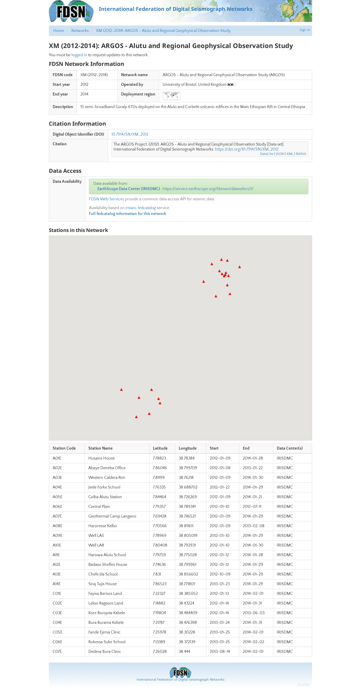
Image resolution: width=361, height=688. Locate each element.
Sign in (305, 30)
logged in (79, 55)
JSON (280, 154)
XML (289, 154)
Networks (80, 30)
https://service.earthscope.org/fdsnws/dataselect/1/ (208, 189)
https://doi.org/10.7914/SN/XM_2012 (247, 149)
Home (58, 30)
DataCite (266, 154)
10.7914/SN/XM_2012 (129, 134)
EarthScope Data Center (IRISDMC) (128, 189)
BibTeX (301, 154)
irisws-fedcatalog (141, 208)
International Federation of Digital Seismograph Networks (180, 680)
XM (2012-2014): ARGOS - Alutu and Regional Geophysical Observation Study (163, 30)
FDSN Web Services (106, 199)
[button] (224, 275)
